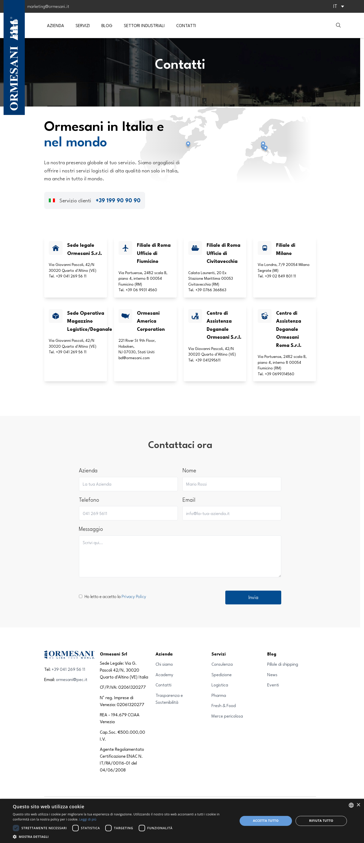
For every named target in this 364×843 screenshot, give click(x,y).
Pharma (219, 695)
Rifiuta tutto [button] (321, 820)
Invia (253, 597)
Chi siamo (164, 664)
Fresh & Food (224, 705)
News (272, 674)
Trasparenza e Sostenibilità (169, 699)
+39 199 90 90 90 (118, 200)
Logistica (220, 684)
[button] (122, 836)
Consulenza (222, 664)
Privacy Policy (134, 596)
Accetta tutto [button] (265, 820)
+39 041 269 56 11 (68, 669)
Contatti (163, 684)
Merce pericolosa (227, 716)
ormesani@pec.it (71, 679)
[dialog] (182, 821)
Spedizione (222, 674)
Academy (164, 674)
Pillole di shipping (282, 664)
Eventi (273, 684)
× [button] (358, 805)
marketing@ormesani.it (48, 6)
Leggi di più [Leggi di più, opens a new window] (87, 819)
